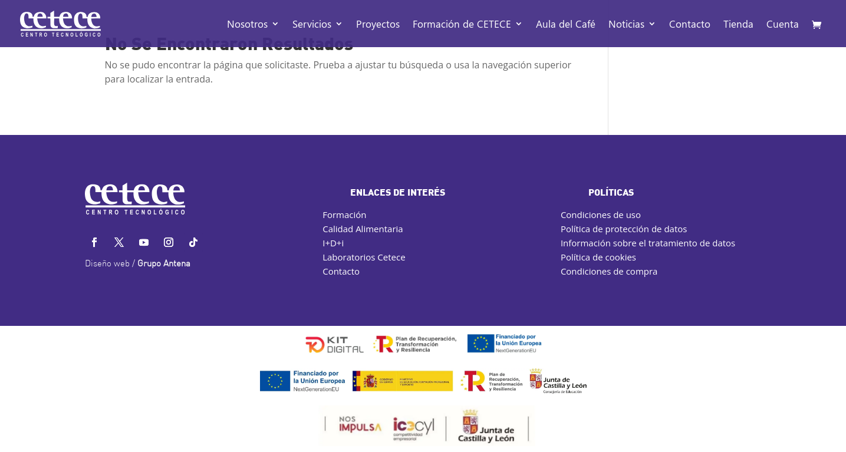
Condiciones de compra (609, 271)
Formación (344, 214)
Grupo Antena (163, 264)
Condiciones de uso (601, 214)
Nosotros (247, 24)
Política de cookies (598, 257)
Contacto (689, 24)
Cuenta (782, 24)
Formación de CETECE (462, 24)
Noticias (626, 24)
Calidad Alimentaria (362, 229)
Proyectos (378, 24)
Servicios (311, 24)
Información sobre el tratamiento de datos (648, 243)
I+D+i (333, 243)
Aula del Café (565, 24)
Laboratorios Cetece (363, 257)
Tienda (738, 24)
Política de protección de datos (624, 229)
